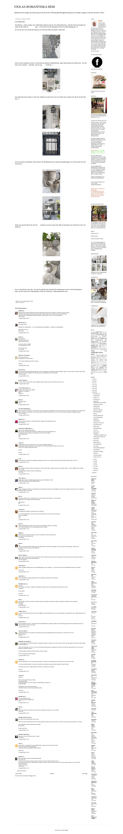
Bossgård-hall (94, 338)
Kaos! (92, 715)
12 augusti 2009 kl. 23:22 (24, 739)
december (95, 393)
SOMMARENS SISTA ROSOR (99, 402)
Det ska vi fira (99, 348)
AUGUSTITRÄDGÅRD (98, 417)
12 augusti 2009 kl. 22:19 (24, 692)
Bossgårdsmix (94, 346)
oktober (95, 397)
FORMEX (92, 349)
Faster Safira (21, 478)
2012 (93, 386)
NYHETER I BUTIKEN (98, 404)
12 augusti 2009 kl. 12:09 (24, 505)
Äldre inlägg (84, 773)
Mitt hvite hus (22, 322)
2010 (93, 390)
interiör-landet (100, 356)
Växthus (105, 370)
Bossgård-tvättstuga (102, 342)
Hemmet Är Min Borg (23, 734)
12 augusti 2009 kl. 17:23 (24, 539)
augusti (95, 401)
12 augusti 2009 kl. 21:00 (24, 579)
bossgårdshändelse (102, 345)
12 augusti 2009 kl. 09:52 (24, 424)
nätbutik (92, 362)
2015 (93, 381)
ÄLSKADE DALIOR (97, 424)
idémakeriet (94, 796)
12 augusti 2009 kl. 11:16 (24, 492)
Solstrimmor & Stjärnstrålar (25, 428)
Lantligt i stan (22, 611)
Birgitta (20, 533)
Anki (20, 743)
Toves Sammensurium (94, 583)
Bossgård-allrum (95, 333)
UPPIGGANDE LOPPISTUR (99, 436)
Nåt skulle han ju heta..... (93, 728)
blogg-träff (98, 331)
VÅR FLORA (102, 369)
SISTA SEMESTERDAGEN (99, 447)
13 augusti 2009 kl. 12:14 (24, 768)
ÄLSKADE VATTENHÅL (98, 451)
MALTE (101, 360)
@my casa (93, 628)
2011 (93, 388)
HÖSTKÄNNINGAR (97, 428)
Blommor (103, 331)
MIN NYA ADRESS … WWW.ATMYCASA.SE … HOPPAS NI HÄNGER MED (94, 633)
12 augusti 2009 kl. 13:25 (24, 528)
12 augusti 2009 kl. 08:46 (24, 351)
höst (96, 354)
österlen (93, 372)
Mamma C (21, 419)
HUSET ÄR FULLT (97, 457)
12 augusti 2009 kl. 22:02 (24, 617)
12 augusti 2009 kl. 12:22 (24, 519)
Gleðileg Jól (93, 763)
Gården (93, 351)
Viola (101, 20)
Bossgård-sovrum (94, 341)
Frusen (92, 481)
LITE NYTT (95, 430)
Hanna (20, 399)
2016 (93, 379)
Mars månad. (94, 504)
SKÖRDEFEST (96, 406)
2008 (93, 472)
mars (94, 466)
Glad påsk (93, 671)
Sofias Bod (93, 555)
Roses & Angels (22, 380)
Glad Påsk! (93, 489)
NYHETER (95, 453)
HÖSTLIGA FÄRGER (97, 410)
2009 (93, 392)
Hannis (20, 337)
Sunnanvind (21, 565)
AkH (19, 599)
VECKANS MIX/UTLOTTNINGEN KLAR (99, 434)
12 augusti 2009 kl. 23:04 (24, 713)
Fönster (97, 349)
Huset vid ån (21, 621)
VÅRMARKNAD (94, 370)
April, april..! (93, 608)
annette (20, 442)
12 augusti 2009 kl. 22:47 (24, 702)
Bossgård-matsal (99, 340)
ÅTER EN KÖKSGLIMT (98, 415)
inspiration (102, 354)
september (95, 399)
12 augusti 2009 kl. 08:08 (24, 318)
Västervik (100, 370)
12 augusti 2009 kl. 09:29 (24, 383)
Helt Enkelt (93, 590)
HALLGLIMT (96, 446)
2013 (93, 384)
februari (95, 468)
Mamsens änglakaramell (94, 562)
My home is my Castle (24, 355)
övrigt (105, 372)
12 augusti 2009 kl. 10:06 (24, 454)
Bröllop (103, 346)
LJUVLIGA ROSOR (97, 455)
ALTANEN (92, 331)
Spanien (94, 365)
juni (94, 461)
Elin (19, 496)
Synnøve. (21, 756)
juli (94, 459)
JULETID (93, 358)
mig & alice (93, 708)
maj (94, 463)
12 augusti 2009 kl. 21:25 (24, 595)
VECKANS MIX (96, 408)
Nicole (20, 523)
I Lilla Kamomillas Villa (94, 713)
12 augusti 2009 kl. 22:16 (24, 655)
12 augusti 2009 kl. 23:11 (24, 730)
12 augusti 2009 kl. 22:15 (24, 626)
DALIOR (95, 413)
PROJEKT (99, 362)
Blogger (66, 830)
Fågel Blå (21, 310)
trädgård (104, 365)
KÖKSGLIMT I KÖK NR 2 (98, 422)
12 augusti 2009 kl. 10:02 (24, 438)
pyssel (104, 362)
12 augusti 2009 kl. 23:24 (24, 752)
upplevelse (102, 366)
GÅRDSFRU (96, 419)
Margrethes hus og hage (24, 641)
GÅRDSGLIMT (96, 432)
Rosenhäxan (94, 774)
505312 (101, 238)
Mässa (102, 361)
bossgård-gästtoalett (101, 337)
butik (92, 348)
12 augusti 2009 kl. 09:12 (24, 376)
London (103, 358)
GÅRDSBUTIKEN (97, 352)
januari (95, 470)
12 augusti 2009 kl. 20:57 (24, 571)
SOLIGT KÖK (96, 426)
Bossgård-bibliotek (100, 334)
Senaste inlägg (18, 773)
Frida (20, 706)
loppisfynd (93, 360)
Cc (19, 458)
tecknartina (93, 719)
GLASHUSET (21, 302)
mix (99, 361)
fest (104, 348)
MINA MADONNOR (97, 411)
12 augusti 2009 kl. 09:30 (24, 395)
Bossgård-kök (103, 338)
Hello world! (93, 591)
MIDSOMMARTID (94, 361)
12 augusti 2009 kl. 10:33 (24, 483)
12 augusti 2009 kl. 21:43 (24, 607)
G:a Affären (93, 607)
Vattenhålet (101, 368)
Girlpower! (93, 720)
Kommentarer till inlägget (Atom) (29, 775)
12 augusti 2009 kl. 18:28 (24, 551)
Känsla (92, 752)
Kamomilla (21, 576)
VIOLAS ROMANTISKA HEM (34, 6)
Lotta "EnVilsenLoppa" (24, 388)
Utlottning (93, 368)
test (99, 365)
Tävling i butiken (96, 366)
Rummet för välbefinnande (94, 782)
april (94, 464)
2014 (93, 382)
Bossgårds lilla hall (94, 344)
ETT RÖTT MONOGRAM (24, 408)
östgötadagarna (99, 372)
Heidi (20, 543)
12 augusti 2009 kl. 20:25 (24, 561)
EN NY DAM (95, 440)
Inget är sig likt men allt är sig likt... (94, 536)
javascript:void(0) (102, 357)
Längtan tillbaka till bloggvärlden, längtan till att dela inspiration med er (94, 739)
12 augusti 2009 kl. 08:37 (24, 332)
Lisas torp (21, 509)
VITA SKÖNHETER (97, 444)
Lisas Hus (93, 493)
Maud (20, 466)
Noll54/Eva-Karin (22, 584)
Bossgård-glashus (94, 335)
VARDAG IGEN (96, 442)
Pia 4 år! (93, 642)
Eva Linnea (21, 369)
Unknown (21, 659)
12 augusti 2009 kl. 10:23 (24, 473)
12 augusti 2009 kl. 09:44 (24, 415)
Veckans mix (94, 369)
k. (91, 615)
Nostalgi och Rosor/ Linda (24, 717)
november (95, 395)
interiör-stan (93, 357)
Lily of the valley (22, 631)
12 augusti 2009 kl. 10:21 (24, 462)
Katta (20, 487)
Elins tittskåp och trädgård (94, 817)
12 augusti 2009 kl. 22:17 (24, 671)
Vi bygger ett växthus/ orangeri (93, 776)
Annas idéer (94, 611)
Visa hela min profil (95, 51)
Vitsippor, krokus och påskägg (93, 495)
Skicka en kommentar (21, 770)
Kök (99, 358)
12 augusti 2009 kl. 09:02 (24, 365)
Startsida (52, 773)
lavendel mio (21, 696)
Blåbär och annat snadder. (93, 501)
